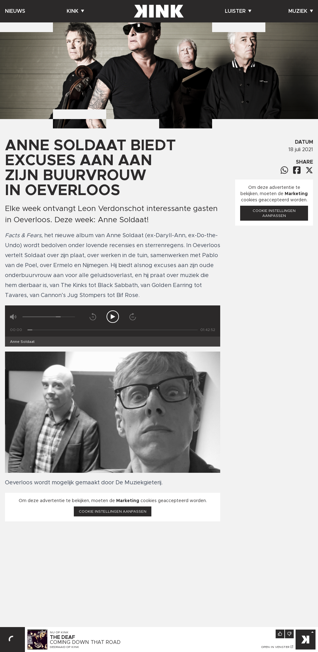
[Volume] (48, 316)
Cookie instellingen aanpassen (112, 511)
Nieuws (15, 11)
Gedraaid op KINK (64, 647)
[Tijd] (112, 329)
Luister (238, 11)
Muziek (300, 11)
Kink (75, 11)
